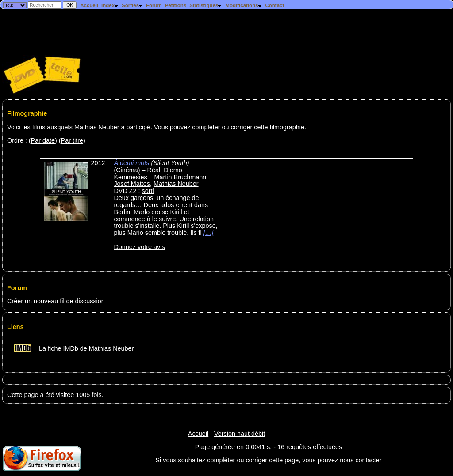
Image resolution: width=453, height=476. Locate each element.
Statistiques (205, 5)
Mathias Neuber (176, 183)
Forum (154, 5)
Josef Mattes (132, 183)
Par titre (72, 140)
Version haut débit (239, 433)
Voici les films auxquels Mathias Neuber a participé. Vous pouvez (99, 127)
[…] (208, 232)
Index (110, 5)
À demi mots (131, 162)
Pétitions (176, 5)
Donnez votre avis (139, 246)
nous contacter (360, 460)
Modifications (243, 5)
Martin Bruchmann (180, 177)
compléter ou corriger (222, 127)
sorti (148, 190)
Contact (274, 5)
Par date (43, 140)
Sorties (132, 5)
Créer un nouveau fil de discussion (56, 301)
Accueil (89, 5)
